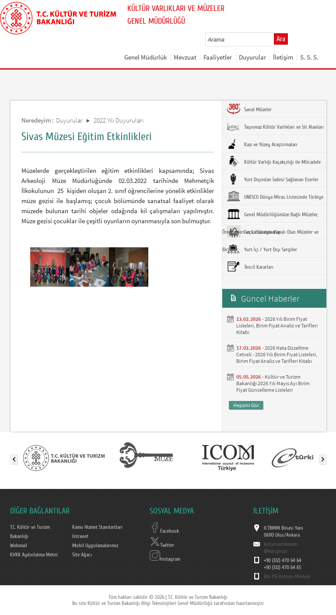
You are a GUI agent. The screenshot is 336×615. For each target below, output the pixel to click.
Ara (280, 39)
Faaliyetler (217, 57)
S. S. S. (309, 57)
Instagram (165, 559)
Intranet (80, 536)
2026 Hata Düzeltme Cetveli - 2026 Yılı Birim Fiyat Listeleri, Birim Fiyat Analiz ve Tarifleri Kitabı (276, 354)
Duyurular (252, 57)
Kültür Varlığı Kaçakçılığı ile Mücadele (274, 161)
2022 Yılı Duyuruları (119, 120)
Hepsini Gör (246, 405)
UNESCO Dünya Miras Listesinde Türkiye (275, 196)
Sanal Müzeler (249, 109)
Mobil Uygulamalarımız (95, 545)
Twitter (162, 545)
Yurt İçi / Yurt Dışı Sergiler (262, 249)
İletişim (283, 57)
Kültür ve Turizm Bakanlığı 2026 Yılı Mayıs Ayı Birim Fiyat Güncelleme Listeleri (273, 383)
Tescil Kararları (250, 266)
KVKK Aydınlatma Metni (34, 555)
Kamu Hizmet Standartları (97, 527)
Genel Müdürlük (145, 57)
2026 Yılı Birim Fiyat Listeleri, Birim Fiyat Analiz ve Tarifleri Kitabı (277, 325)
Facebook (164, 531)
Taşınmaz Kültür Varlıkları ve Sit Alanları (275, 126)
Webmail (18, 545)
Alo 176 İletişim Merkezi (287, 576)
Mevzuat (185, 57)
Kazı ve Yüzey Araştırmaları (262, 144)
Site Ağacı (82, 555)
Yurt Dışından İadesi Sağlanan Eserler (272, 179)
